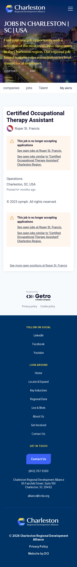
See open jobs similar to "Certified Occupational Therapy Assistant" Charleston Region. (39, 160)
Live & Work (38, 407)
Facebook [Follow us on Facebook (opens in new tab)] (38, 344)
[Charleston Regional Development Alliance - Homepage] (25, 8)
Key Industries (38, 390)
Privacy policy (29, 306)
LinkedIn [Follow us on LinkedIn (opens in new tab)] (39, 335)
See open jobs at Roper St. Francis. (39, 150)
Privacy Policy (38, 546)
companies (11, 88)
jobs (29, 88)
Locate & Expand (39, 381)
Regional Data (38, 399)
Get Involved (38, 425)
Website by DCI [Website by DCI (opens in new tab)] (38, 553)
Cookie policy (47, 306)
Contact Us (38, 433)
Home (38, 373)
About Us (38, 416)
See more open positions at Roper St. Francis (38, 265)
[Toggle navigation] (70, 8)
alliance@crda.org (38, 496)
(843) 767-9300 (38, 471)
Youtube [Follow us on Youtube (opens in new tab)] (38, 352)
